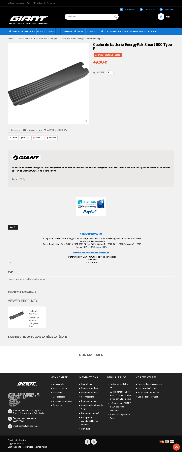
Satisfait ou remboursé (148, 392)
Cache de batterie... (33, 312)
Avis (13, 227)
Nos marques (91, 355)
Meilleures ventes (89, 392)
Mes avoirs (57, 392)
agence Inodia (40, 447)
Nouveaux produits (89, 388)
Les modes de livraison (148, 397)
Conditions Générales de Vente (92, 407)
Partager (25, 138)
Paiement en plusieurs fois (150, 384)
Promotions (86, 384)
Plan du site (86, 429)
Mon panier (147, 9)
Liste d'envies (20, 440)
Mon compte (59, 377)
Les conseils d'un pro (147, 388)
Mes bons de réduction (63, 401)
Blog (10, 440)
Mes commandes (60, 388)
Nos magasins (87, 397)
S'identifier (167, 9)
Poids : (15, 179)
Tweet (13, 138)
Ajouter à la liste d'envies (58, 130)
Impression (16, 130)
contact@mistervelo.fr (29, 426)
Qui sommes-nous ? (90, 413)
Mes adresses (59, 397)
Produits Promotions (22, 292)
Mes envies (127, 9)
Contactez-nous (88, 401)
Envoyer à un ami (34, 130)
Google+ (38, 138)
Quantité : (99, 72)
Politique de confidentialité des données (89, 421)
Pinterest (51, 138)
